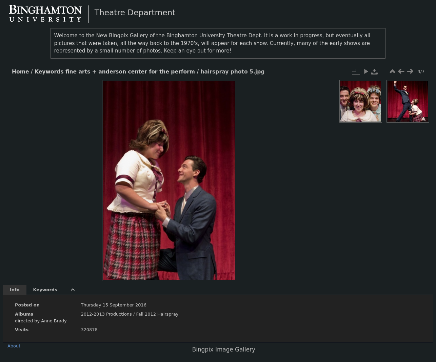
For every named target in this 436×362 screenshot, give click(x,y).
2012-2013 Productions (106, 314)
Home (20, 72)
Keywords (49, 72)
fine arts (77, 72)
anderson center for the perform (146, 72)
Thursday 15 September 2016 (113, 304)
